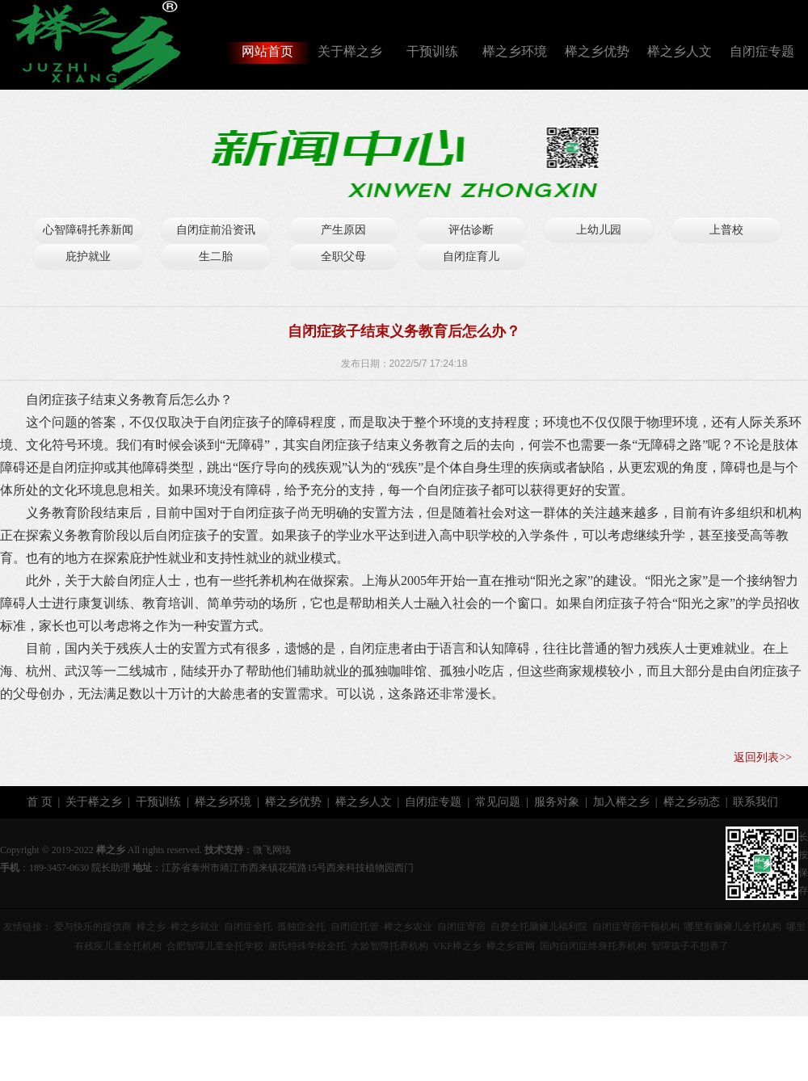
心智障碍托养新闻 (88, 230)
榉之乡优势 (597, 51)
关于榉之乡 (350, 51)
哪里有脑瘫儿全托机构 (732, 926)
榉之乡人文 (679, 51)
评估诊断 (471, 230)
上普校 (726, 230)
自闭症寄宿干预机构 (636, 926)
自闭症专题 (762, 51)
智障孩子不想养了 (690, 946)
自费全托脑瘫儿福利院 (538, 926)
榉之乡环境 (514, 51)
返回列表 (756, 757)
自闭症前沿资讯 (215, 230)
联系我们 (755, 802)
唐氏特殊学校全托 (307, 946)
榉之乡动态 (691, 802)
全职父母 (343, 256)
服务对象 (556, 802)
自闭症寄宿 (461, 926)
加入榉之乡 (621, 802)
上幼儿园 (598, 230)
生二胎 (216, 256)
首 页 (40, 802)
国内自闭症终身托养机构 (593, 946)
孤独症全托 (301, 926)
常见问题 (497, 802)
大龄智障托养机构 (389, 946)
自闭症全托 (248, 926)
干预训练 (432, 51)
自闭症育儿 (471, 256)
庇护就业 (88, 256)
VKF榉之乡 (457, 946)
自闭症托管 (354, 926)
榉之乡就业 (194, 926)
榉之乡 (151, 926)
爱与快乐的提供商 (93, 926)
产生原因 (343, 230)
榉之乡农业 (408, 926)
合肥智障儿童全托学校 (214, 946)
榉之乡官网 (510, 946)
